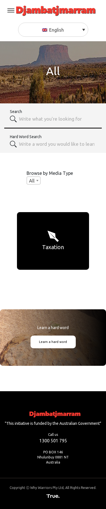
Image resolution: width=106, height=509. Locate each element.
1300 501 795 (53, 440)
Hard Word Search (26, 136)
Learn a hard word (53, 341)
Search (16, 111)
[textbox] (57, 144)
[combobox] (57, 119)
